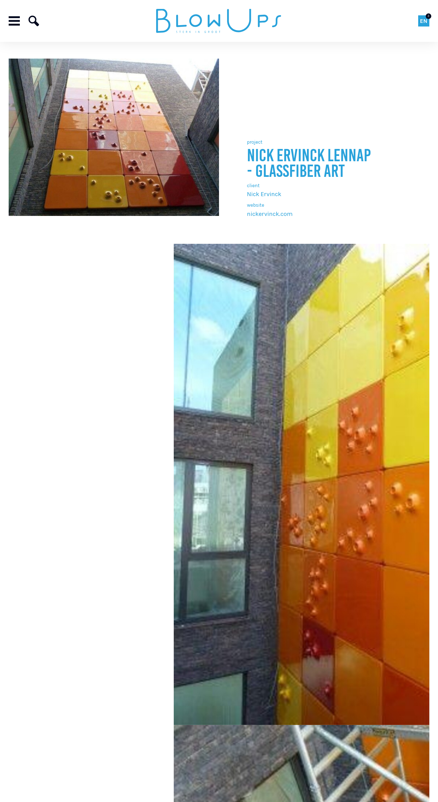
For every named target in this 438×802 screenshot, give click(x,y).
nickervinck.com (270, 214)
